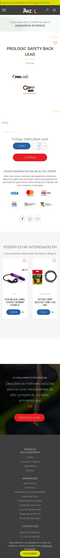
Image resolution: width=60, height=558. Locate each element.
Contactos (30, 487)
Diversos (30, 470)
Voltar (54, 37)
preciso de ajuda (29, 417)
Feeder (30, 457)
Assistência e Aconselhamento (30, 492)
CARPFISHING (39, 22)
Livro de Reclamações (30, 509)
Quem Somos (30, 483)
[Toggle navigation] (10, 10)
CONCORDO (30, 553)
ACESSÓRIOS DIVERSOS (30, 25)
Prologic (30, 63)
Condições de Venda (30, 505)
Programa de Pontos (30, 513)
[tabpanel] (30, 87)
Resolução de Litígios (30, 518)
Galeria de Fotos (30, 496)
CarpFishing (30, 466)
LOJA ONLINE (18, 22)
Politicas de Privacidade (30, 500)
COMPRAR (30, 157)
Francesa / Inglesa (30, 461)
